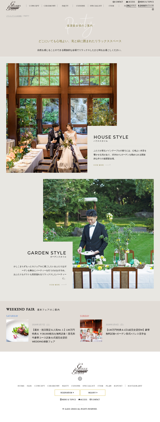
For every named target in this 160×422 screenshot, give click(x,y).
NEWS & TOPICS (146, 2)
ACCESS (130, 2)
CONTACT (118, 2)
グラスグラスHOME (14, 16)
